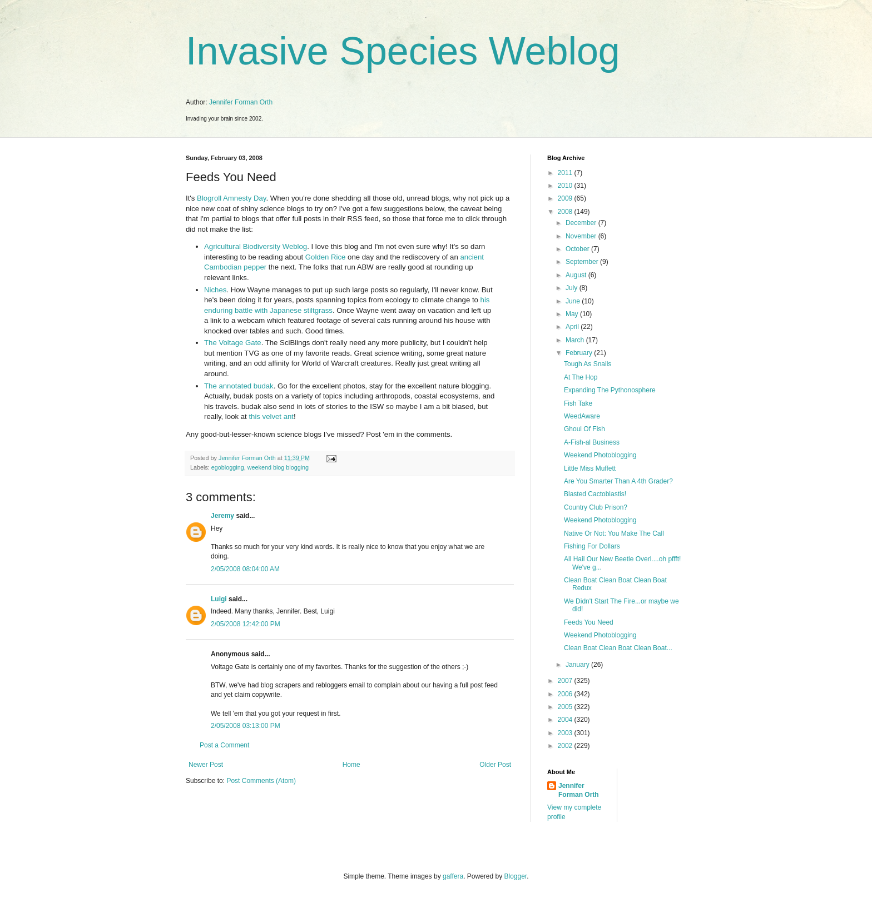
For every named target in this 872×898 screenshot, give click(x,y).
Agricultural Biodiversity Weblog (255, 246)
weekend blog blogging (278, 467)
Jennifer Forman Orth (240, 102)
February (580, 353)
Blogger (515, 876)
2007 (566, 681)
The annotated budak (239, 386)
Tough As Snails (587, 364)
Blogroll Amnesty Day (231, 198)
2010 (566, 185)
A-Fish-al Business (592, 442)
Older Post (495, 765)
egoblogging (227, 467)
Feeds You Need (588, 622)
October (578, 249)
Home (351, 765)
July (572, 288)
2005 (566, 707)
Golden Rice (325, 257)
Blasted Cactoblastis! (595, 494)
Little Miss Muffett (590, 468)
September (583, 262)
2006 (566, 694)
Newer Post (206, 765)
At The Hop (580, 377)
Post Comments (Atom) (261, 781)
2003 (566, 733)
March (576, 340)
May (573, 314)
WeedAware (582, 416)
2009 (566, 198)
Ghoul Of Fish (584, 429)
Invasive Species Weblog (403, 51)
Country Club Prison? (595, 507)
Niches (215, 290)
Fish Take (578, 403)
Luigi (219, 599)
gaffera (453, 876)
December (582, 223)
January (578, 664)
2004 (566, 720)
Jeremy (222, 516)
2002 (566, 746)
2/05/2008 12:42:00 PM (245, 624)
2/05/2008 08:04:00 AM (245, 569)
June (574, 301)
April (573, 327)
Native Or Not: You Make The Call (614, 533)
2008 (566, 212)
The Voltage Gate (232, 342)
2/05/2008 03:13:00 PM (245, 726)
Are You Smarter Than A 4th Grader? (618, 481)
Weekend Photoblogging (600, 455)
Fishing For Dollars (592, 546)
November (582, 236)
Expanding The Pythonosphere (610, 390)
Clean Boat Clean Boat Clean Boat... (618, 648)
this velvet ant (271, 416)
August (577, 275)
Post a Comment (224, 745)
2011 (566, 173)
